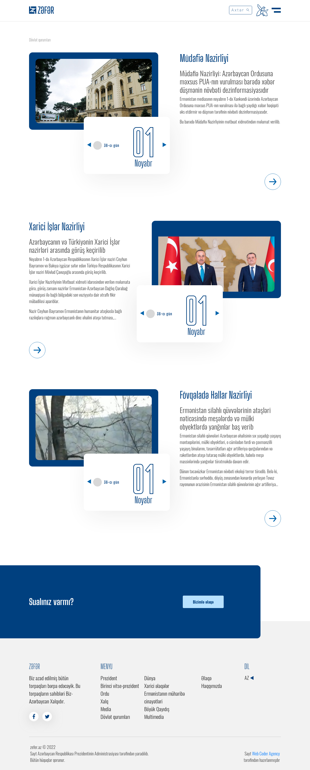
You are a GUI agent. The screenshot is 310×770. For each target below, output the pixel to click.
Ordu (105, 693)
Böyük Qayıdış (156, 709)
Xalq (104, 701)
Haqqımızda (211, 685)
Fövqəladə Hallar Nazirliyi (216, 395)
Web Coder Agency (266, 753)
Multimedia (154, 716)
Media (106, 709)
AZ (249, 677)
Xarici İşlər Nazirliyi (57, 226)
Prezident (109, 678)
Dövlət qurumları (115, 716)
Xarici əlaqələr (156, 685)
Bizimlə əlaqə (203, 602)
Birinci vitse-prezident (120, 685)
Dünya (149, 678)
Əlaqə (206, 678)
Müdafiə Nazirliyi (204, 58)
